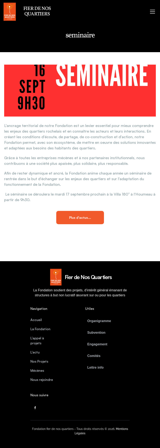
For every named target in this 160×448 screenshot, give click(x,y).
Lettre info (95, 367)
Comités (93, 356)
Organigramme (99, 321)
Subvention (96, 332)
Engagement (97, 344)
